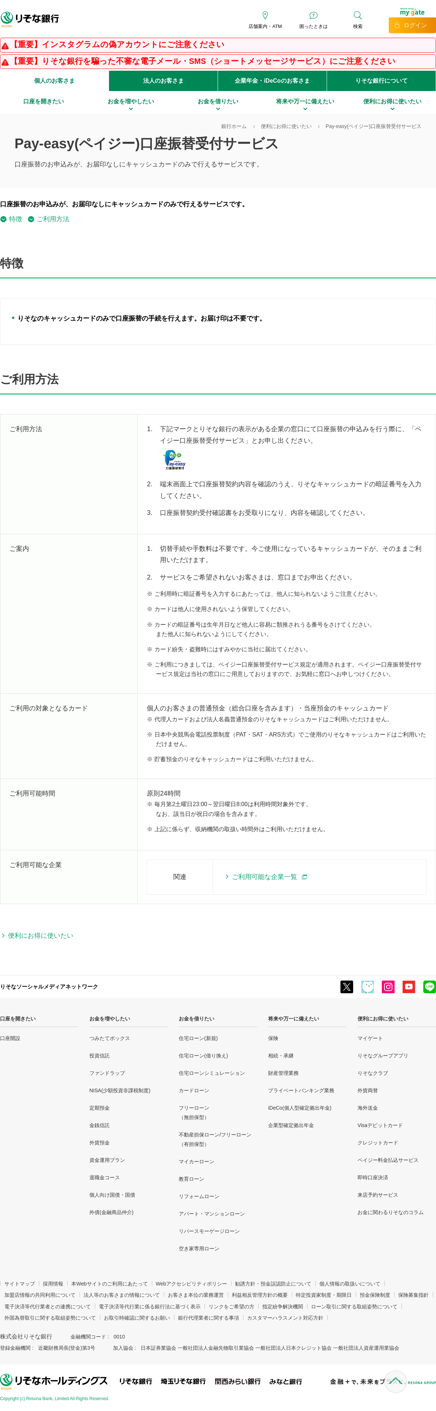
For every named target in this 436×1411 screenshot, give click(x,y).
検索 (358, 26)
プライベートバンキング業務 (301, 1090)
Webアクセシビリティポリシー (191, 1284)
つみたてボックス (109, 1038)
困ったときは (313, 26)
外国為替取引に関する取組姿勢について (50, 1318)
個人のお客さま (54, 81)
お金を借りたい (196, 1019)
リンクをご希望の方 (231, 1306)
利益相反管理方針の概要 (260, 1295)
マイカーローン (196, 1161)
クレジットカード (378, 1143)
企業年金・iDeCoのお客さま (272, 81)
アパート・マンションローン (212, 1214)
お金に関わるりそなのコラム (391, 1212)
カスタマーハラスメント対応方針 (285, 1318)
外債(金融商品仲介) (111, 1212)
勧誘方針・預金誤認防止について (273, 1284)
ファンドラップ (107, 1073)
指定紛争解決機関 (282, 1306)
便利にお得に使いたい (383, 1019)
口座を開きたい (18, 1019)
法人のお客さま (163, 81)
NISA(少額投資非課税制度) (119, 1090)
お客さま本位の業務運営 (196, 1295)
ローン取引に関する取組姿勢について (354, 1306)
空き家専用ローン (199, 1248)
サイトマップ (19, 1284)
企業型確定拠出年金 (291, 1125)
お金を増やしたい (109, 1019)
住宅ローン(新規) (198, 1038)
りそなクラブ (373, 1073)
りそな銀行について (381, 81)
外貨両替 (368, 1090)
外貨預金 (99, 1143)
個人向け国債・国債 (112, 1195)
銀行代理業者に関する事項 (208, 1318)
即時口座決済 (373, 1177)
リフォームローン (199, 1196)
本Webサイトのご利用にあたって (109, 1284)
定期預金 (99, 1108)
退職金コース (104, 1177)
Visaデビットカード (380, 1125)
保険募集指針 (413, 1295)
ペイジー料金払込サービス (388, 1160)
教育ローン (191, 1179)
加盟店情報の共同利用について (40, 1295)
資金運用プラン (107, 1160)
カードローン (194, 1090)
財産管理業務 (283, 1073)
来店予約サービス (378, 1195)
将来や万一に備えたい (293, 1019)
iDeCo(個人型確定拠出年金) (299, 1108)
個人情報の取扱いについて (349, 1284)
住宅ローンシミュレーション (212, 1073)
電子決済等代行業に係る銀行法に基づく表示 (150, 1306)
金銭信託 (99, 1125)
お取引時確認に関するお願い (137, 1318)
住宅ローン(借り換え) (203, 1056)
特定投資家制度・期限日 (324, 1295)
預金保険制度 (375, 1295)
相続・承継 (281, 1056)
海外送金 (368, 1108)
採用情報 (53, 1284)
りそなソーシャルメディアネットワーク (49, 986)
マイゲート (370, 1038)
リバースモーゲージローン (209, 1231)
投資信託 (99, 1056)
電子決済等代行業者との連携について (47, 1306)
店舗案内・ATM (265, 26)
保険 (273, 1038)
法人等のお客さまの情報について (122, 1295)
